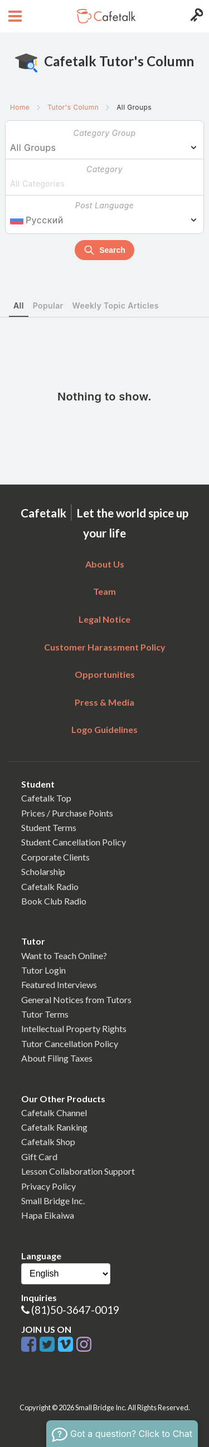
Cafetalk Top (46, 798)
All (18, 305)
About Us (104, 564)
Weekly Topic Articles (115, 305)
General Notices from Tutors (76, 999)
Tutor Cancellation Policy (69, 1043)
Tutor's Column (73, 107)
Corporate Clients (55, 857)
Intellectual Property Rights (74, 1028)
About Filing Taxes (57, 1058)
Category (104, 169)
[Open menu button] (13, 16)
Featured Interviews (59, 984)
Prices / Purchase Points (67, 813)
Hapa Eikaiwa (47, 1215)
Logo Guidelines (104, 729)
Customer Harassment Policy (105, 647)
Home (20, 107)
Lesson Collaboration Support (78, 1171)
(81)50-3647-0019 (75, 1309)
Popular (48, 305)
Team (104, 591)
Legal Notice (104, 619)
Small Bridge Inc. (53, 1200)
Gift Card (39, 1156)
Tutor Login (43, 970)
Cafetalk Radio (50, 886)
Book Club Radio (53, 901)
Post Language (104, 205)
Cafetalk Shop (48, 1141)
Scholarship (43, 871)
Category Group (105, 133)
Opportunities (105, 674)
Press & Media (104, 702)
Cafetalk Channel (54, 1112)
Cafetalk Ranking (54, 1127)
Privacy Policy (48, 1186)
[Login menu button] (195, 16)
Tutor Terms (45, 1014)
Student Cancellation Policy (73, 842)
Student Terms (48, 827)
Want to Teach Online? (64, 955)
